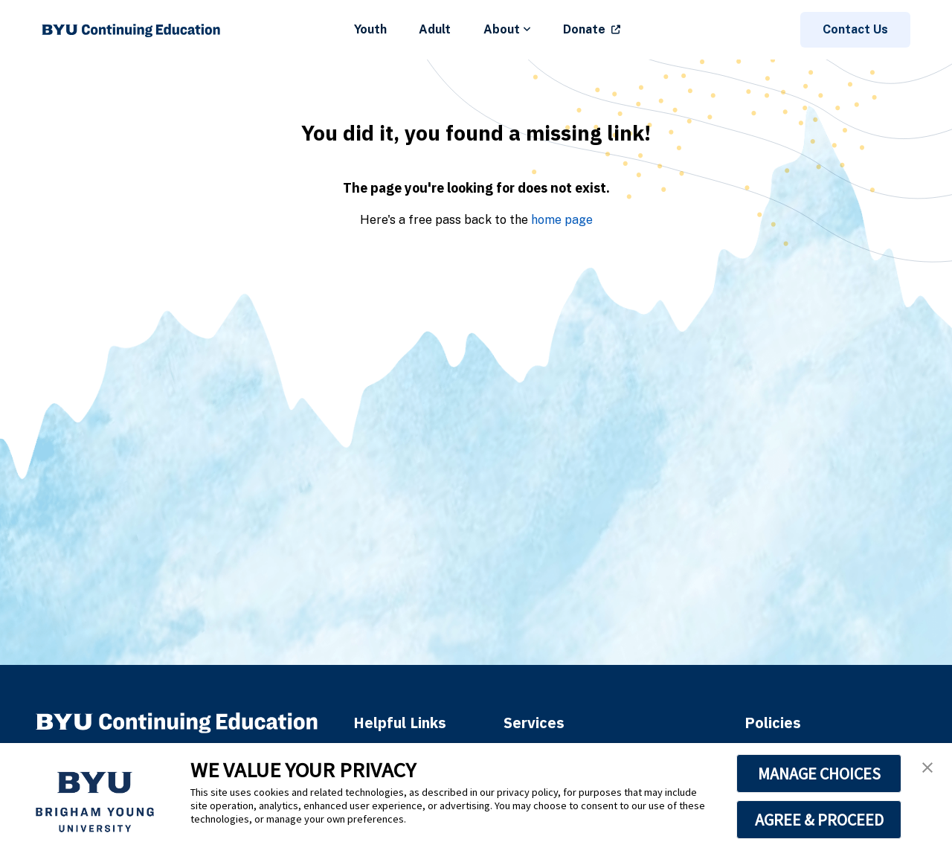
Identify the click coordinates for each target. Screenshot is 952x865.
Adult (435, 29)
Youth (370, 29)
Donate (584, 29)
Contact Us (855, 29)
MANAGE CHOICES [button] (819, 773)
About (507, 29)
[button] (927, 767)
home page (562, 220)
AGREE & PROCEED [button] (819, 819)
